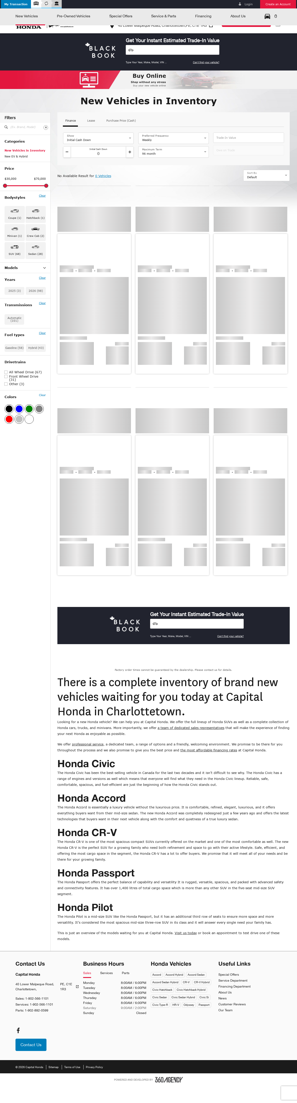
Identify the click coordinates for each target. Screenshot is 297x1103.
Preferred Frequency (155, 153)
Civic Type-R (160, 1021)
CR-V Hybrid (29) (16, 308)
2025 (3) (14, 385)
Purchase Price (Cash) (121, 137)
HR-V (175, 1021)
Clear (42, 212)
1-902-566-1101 (195, 16)
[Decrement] (67, 169)
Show (70, 153)
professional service (87, 761)
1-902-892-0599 (36, 1027)
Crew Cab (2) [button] (35, 252)
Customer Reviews (232, 1021)
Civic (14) (11, 314)
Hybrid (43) (36, 442)
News (222, 1015)
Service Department (232, 997)
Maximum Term (152, 166)
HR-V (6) (10, 332)
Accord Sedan (196, 991)
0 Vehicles (103, 193)
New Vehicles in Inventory (25, 167)
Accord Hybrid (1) (16, 296)
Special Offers (228, 991)
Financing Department (234, 1003)
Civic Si (204, 1014)
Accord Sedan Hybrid (165, 999)
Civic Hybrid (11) (16, 320)
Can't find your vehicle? (206, 79)
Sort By (252, 190)
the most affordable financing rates (208, 767)
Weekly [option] (147, 157)
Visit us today (186, 950)
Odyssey (189, 1021)
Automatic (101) (14, 413)
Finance (70, 137)
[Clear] (46, 144)
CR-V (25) (11, 302)
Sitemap (54, 1084)
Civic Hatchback (162, 1006)
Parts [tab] (125, 990)
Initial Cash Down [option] (79, 157)
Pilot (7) (10, 350)
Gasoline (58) (14, 442)
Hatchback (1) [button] (35, 234)
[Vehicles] (172, 67)
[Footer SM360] (169, 1096)
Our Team (225, 1027)
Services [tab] (106, 990)
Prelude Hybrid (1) (17, 356)
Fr (277, 23)
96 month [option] (149, 170)
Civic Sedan (159, 1014)
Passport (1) (13, 344)
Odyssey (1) (13, 338)
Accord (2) (11, 291)
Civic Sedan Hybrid (183, 1014)
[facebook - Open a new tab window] (18, 1047)
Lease (91, 137)
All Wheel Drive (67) (25, 466)
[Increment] (130, 169)
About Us (225, 1009)
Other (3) (16, 478)
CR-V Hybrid (202, 999)
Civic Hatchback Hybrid (191, 1006)
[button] (16, 4)
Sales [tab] (87, 990)
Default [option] (252, 194)
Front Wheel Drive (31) (23, 472)
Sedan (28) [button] (35, 270)
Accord (156, 991)
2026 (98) (36, 385)
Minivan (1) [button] (14, 252)
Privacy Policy (94, 1084)
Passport (204, 1021)
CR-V (186, 999)
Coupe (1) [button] (14, 234)
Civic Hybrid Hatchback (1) (22, 326)
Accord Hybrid (174, 991)
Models (25, 284)
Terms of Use (72, 1084)
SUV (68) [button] (14, 270)
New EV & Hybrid (16, 173)
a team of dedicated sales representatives (191, 745)
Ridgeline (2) (13, 362)
